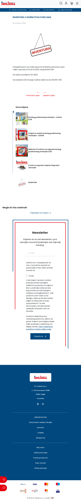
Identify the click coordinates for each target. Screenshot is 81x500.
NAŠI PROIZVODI (40, 417)
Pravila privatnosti (40, 458)
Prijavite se (40, 336)
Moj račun (40, 447)
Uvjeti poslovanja (40, 453)
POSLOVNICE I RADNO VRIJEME (40, 422)
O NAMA (40, 433)
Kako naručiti (40, 463)
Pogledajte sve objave (40, 213)
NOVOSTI (40, 428)
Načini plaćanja (40, 468)
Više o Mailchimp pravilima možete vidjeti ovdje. (39, 327)
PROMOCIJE (40, 438)
